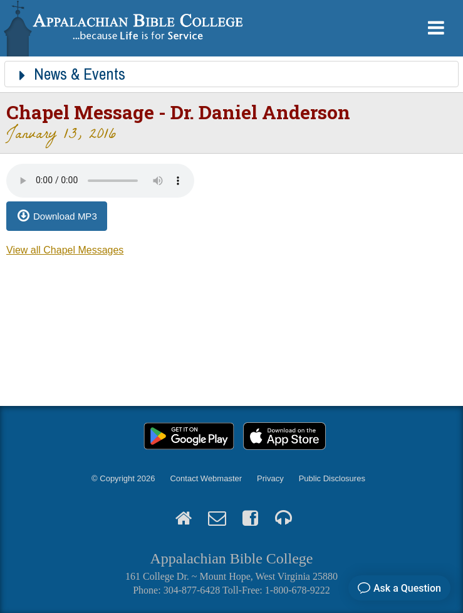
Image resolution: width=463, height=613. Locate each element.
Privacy (270, 478)
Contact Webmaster (206, 478)
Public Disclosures (332, 478)
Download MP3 (65, 216)
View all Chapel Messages (64, 250)
